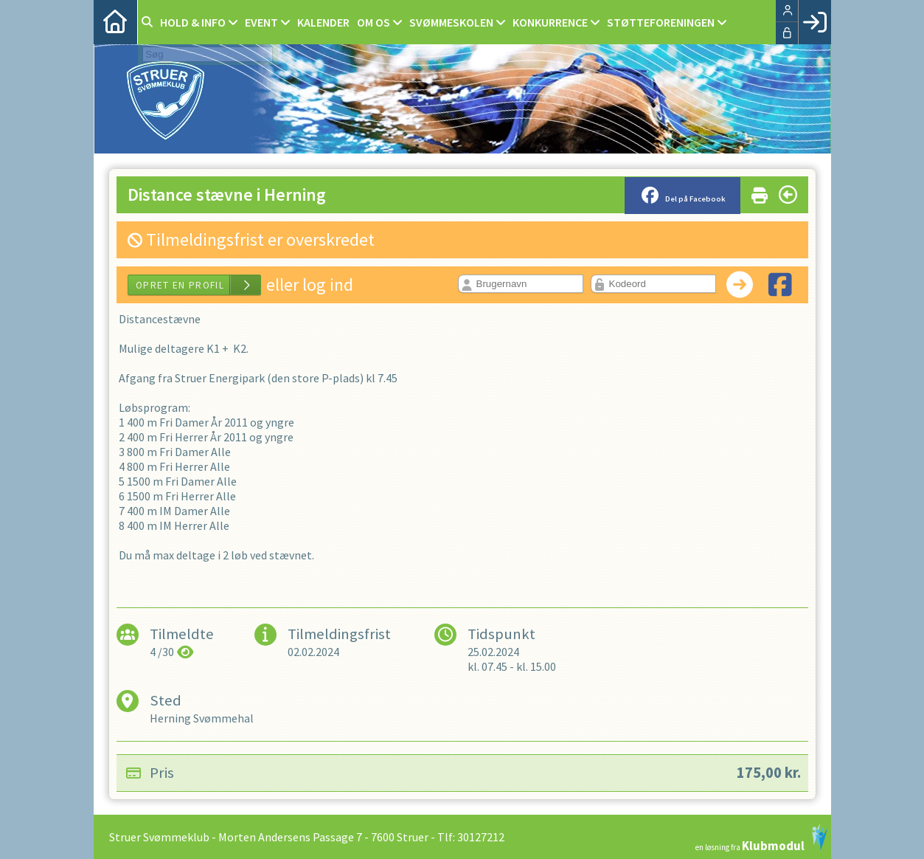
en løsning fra (761, 838)
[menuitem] (116, 22)
